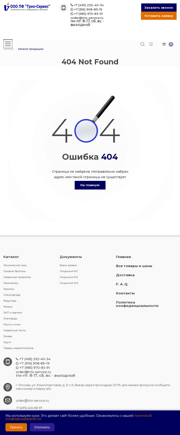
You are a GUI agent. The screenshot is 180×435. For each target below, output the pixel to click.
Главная (123, 257)
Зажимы (8, 289)
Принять (16, 427)
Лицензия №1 (69, 271)
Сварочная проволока (17, 277)
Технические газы (15, 265)
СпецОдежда (11, 294)
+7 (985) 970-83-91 (87, 13)
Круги (7, 342)
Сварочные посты (14, 330)
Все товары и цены (134, 266)
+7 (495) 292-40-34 (87, 5)
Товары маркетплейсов (18, 348)
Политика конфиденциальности (137, 304)
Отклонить (42, 427)
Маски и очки (12, 324)
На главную (90, 185)
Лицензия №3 (69, 283)
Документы (71, 257)
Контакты (125, 293)
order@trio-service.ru (87, 17)
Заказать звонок (159, 7)
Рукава (7, 336)
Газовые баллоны (14, 271)
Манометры (10, 283)
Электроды (10, 318)
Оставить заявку (158, 16)
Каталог (11, 257)
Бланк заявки (68, 265)
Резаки (7, 306)
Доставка (125, 275)
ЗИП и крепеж (12, 312)
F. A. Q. (122, 284)
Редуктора (9, 300)
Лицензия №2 (69, 277)
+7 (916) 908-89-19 (86, 9)
